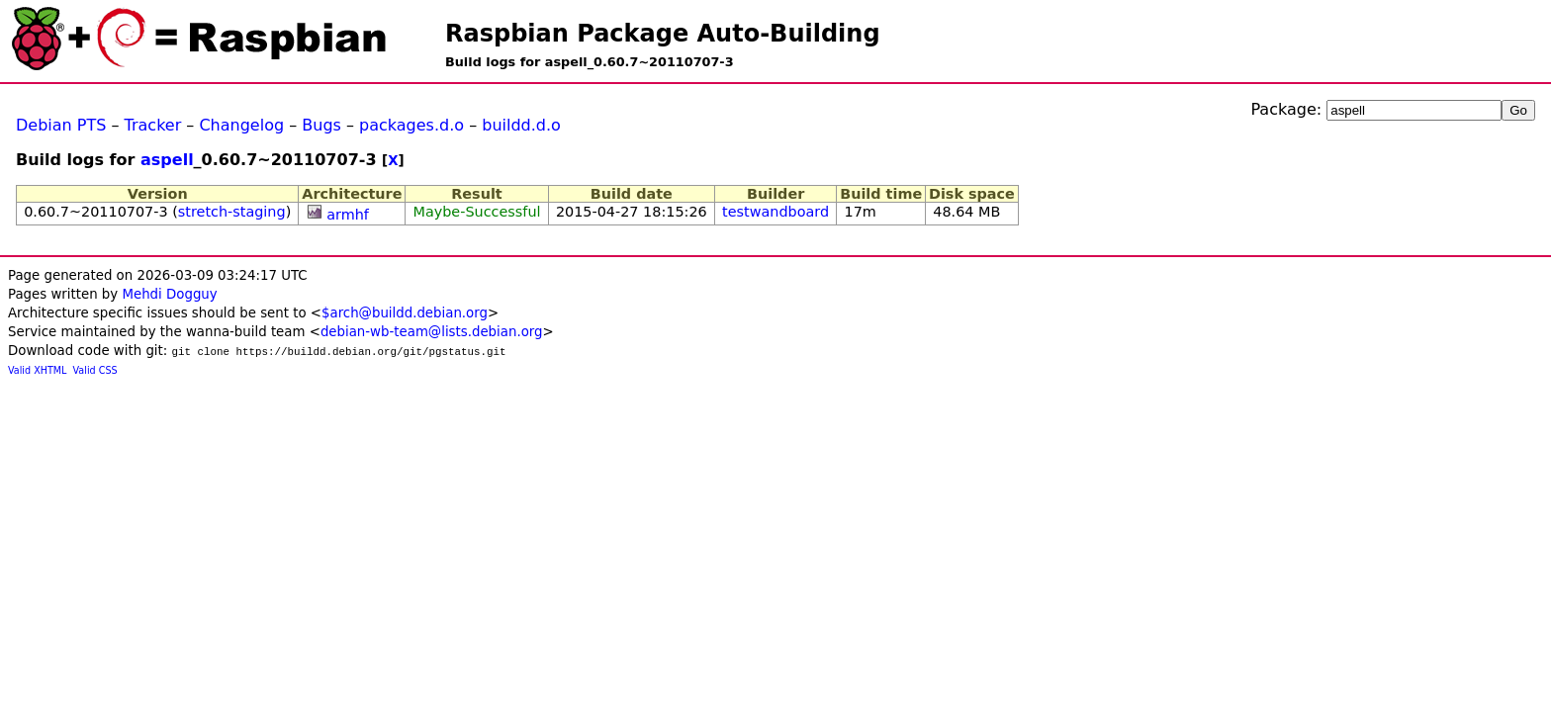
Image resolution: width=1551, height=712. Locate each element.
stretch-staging (232, 212)
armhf (347, 214)
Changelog (241, 125)
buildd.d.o (521, 125)
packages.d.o (411, 125)
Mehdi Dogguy (169, 294)
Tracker (153, 125)
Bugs (321, 125)
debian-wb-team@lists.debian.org (431, 331)
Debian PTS (61, 125)
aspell (167, 159)
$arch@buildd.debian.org (404, 313)
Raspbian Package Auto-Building (662, 33)
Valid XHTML (37, 370)
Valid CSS (95, 370)
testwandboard (775, 212)
